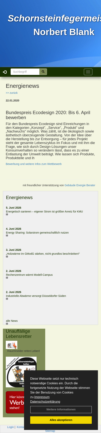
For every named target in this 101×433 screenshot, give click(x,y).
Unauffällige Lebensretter (19, 333)
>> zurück (12, 92)
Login (10, 427)
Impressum (41, 397)
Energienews (19, 197)
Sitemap (50, 430)
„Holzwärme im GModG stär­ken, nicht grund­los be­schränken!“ (43, 253)
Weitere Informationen (61, 409)
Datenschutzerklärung (45, 401)
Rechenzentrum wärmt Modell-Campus (29, 274)
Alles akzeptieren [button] (61, 419)
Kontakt (21, 427)
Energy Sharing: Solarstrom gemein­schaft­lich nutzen (37, 232)
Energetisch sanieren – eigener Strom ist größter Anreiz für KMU (44, 211)
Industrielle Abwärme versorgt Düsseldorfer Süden (36, 295)
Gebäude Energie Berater (79, 185)
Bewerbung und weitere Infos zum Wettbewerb (34, 163)
